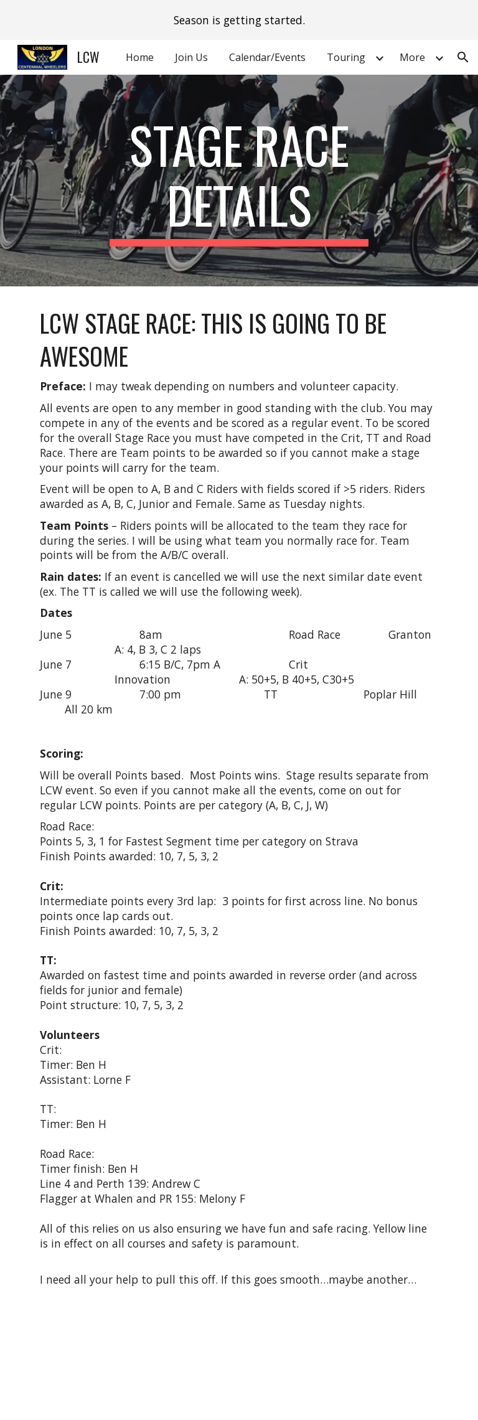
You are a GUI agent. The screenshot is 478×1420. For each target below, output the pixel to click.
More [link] (412, 57)
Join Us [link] (191, 57)
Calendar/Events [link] (267, 57)
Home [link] (140, 57)
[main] (239, 181)
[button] (463, 57)
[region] (239, 20)
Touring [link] (346, 57)
